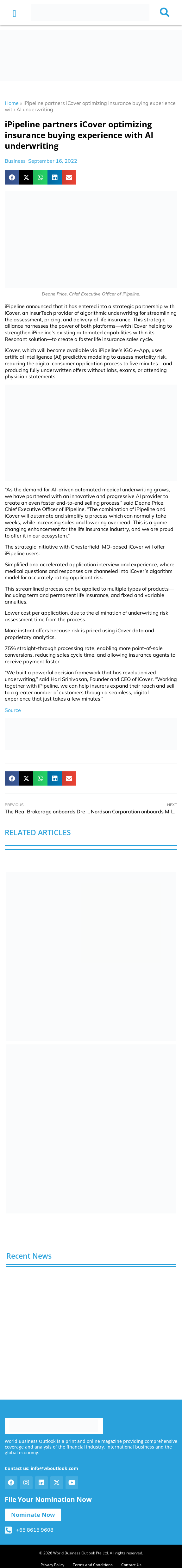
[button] (14, 13)
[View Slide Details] (91, 956)
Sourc (11, 710)
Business (15, 161)
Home (12, 103)
